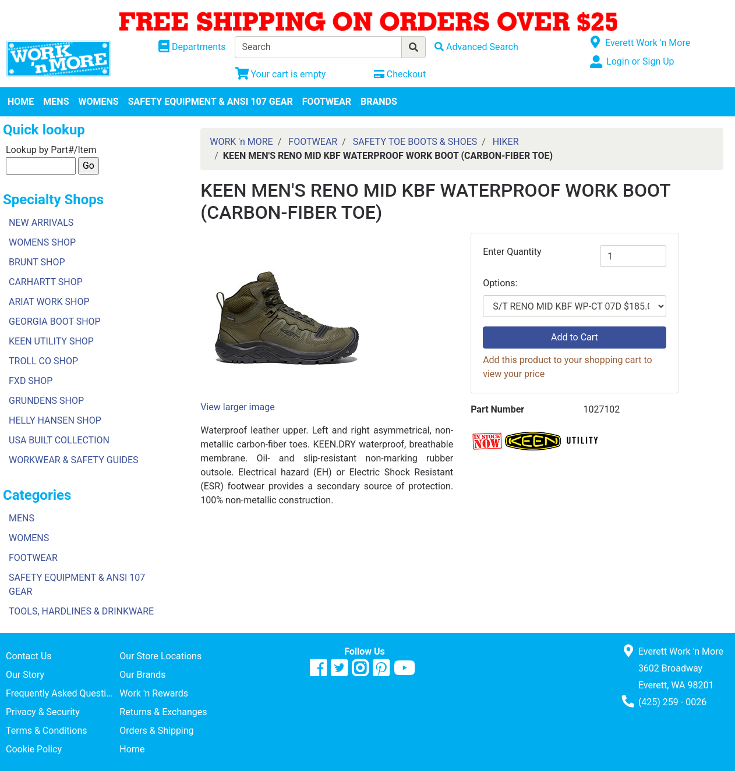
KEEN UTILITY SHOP (51, 341)
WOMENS (99, 101)
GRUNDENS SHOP (46, 400)
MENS (56, 101)
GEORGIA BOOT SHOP (55, 321)
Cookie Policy (34, 749)
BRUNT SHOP (37, 262)
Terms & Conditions (46, 730)
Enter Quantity (512, 251)
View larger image (237, 407)
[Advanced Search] (476, 46)
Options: (500, 283)
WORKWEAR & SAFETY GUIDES (74, 460)
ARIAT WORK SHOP (49, 301)
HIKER (506, 141)
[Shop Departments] (192, 47)
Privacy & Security (43, 711)
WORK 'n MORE (241, 141)
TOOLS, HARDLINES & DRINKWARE (81, 611)
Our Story (25, 674)
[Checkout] (400, 74)
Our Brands (142, 674)
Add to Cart (574, 337)
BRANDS (379, 101)
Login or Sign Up (640, 61)
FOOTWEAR (326, 101)
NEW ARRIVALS (41, 222)
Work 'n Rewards (153, 693)
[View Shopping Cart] (280, 74)
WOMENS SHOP (42, 242)
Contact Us (29, 656)
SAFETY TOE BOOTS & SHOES (415, 141)
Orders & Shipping (156, 730)
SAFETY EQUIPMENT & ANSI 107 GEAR (210, 101)
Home (131, 749)
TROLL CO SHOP (43, 361)
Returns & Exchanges (163, 711)
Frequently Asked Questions (62, 693)
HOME (21, 101)
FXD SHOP (30, 380)
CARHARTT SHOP (46, 281)
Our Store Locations (160, 656)
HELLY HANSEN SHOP (55, 420)
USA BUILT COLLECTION (59, 440)
